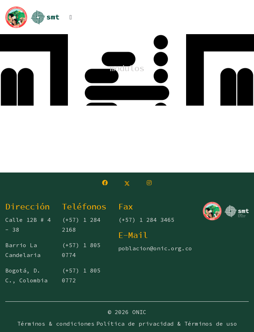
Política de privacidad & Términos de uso (166, 323)
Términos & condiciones (56, 323)
